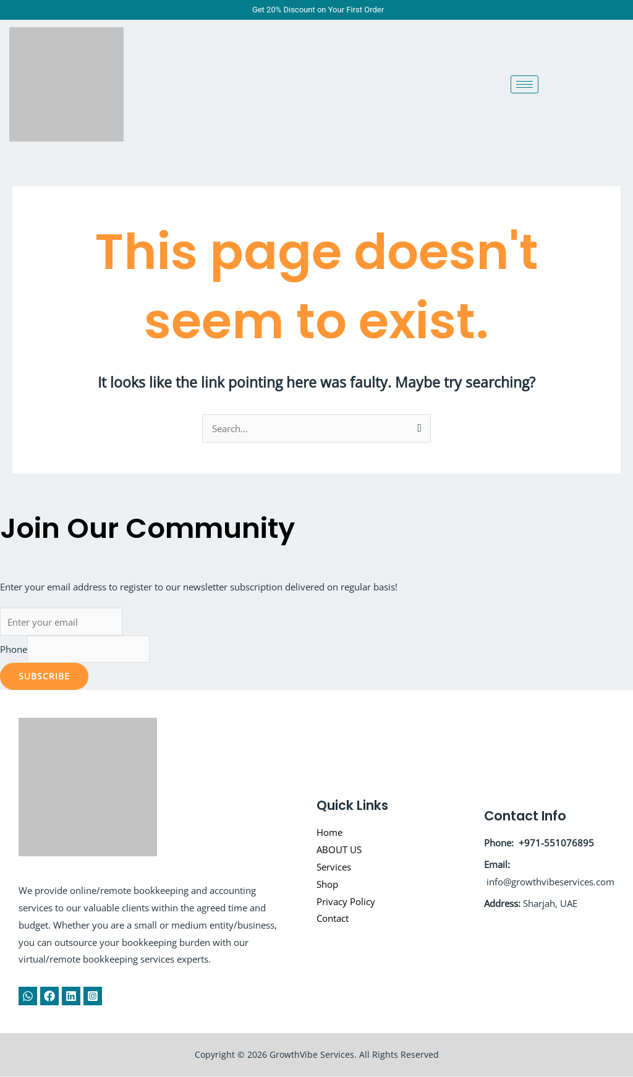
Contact (332, 919)
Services (333, 867)
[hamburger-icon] (524, 84)
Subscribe (44, 676)
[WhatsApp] (28, 996)
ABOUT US (339, 850)
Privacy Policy (345, 901)
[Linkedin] (71, 996)
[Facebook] (49, 996)
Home (329, 833)
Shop (327, 884)
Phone (13, 649)
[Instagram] (92, 996)
